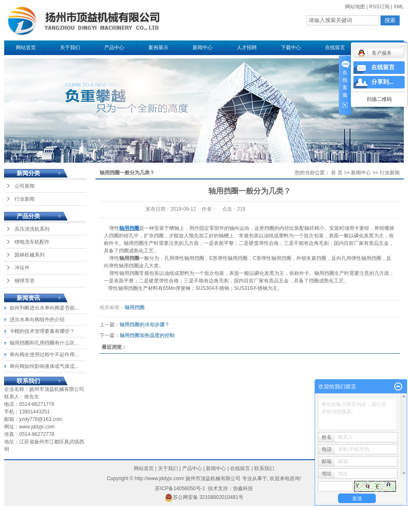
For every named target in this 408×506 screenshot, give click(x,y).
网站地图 (355, 7)
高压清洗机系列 (32, 229)
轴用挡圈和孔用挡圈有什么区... (44, 343)
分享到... (382, 82)
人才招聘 (247, 47)
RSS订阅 (379, 7)
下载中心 (291, 47)
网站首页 (26, 47)
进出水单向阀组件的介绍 (37, 319)
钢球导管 (25, 281)
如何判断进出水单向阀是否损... (44, 308)
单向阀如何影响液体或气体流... (44, 366)
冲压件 (22, 268)
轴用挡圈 (135, 307)
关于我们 (70, 47)
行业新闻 (25, 199)
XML (398, 7)
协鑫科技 (243, 488)
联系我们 (264, 468)
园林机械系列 (30, 255)
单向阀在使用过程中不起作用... (44, 354)
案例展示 (158, 47)
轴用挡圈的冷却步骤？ (145, 324)
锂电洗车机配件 (32, 242)
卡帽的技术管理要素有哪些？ (42, 331)
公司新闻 (25, 186)
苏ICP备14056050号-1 (180, 488)
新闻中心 (203, 47)
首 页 (336, 173)
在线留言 (335, 47)
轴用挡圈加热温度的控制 (147, 335)
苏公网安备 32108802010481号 (204, 497)
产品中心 (114, 47)
